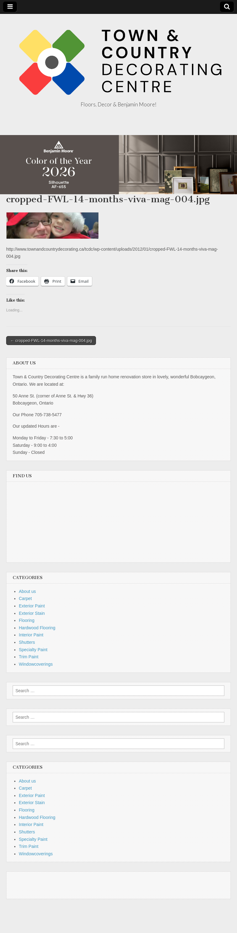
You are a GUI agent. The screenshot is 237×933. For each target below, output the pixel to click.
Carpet (25, 598)
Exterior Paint (32, 605)
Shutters (27, 642)
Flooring (27, 620)
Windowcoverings (36, 664)
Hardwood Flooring (37, 627)
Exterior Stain (32, 613)
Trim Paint (28, 656)
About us (27, 591)
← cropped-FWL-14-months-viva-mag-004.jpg (51, 340)
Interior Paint (31, 634)
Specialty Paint (33, 649)
